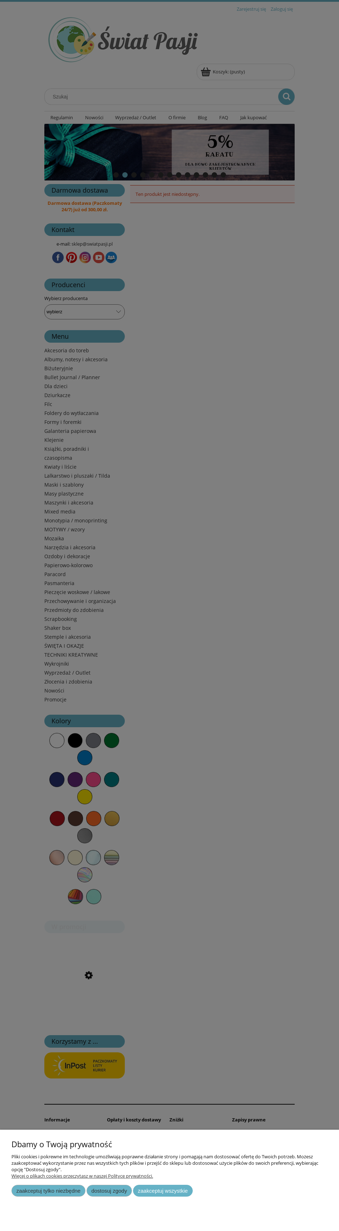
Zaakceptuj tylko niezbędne (48, 1191)
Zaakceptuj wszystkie (163, 1191)
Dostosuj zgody (109, 1191)
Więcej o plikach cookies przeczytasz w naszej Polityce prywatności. (82, 1176)
